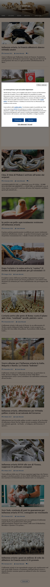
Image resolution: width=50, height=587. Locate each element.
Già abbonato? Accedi (25, 124)
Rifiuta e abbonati (41, 84)
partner (16, 109)
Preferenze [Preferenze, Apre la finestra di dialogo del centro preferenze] (18, 120)
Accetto (30, 120)
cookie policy (18, 107)
